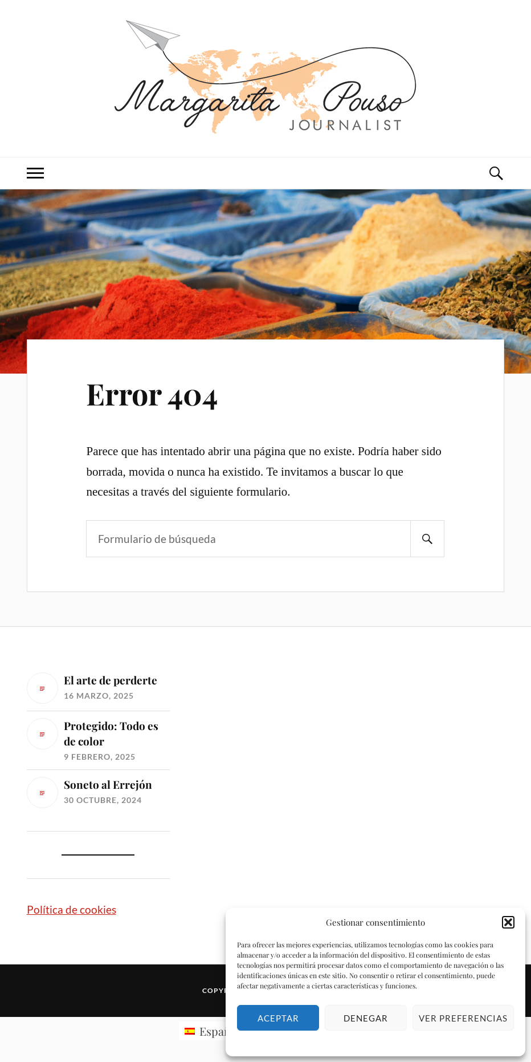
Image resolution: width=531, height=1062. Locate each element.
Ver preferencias (463, 1018)
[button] (508, 922)
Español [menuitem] (219, 1031)
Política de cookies (71, 909)
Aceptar (278, 1018)
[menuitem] (212, 1031)
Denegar (366, 1018)
